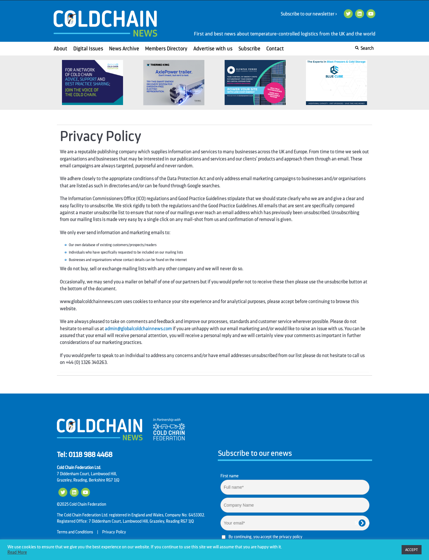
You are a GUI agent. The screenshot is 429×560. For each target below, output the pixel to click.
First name (229, 476)
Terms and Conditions (75, 532)
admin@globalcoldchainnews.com (138, 328)
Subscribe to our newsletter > (311, 14)
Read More (17, 552)
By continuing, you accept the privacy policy (265, 537)
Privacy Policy (114, 532)
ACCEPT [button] (411, 550)
